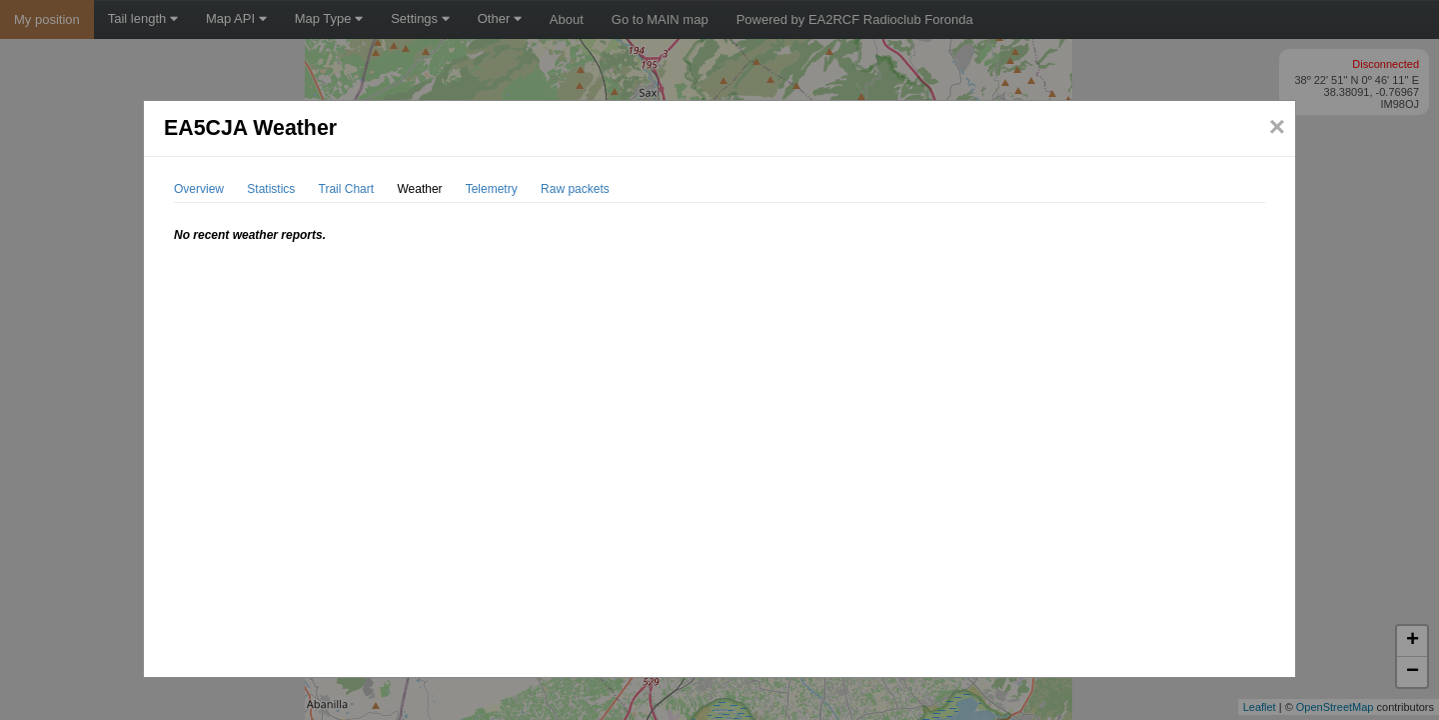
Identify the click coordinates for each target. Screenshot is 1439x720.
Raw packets (575, 189)
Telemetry (492, 189)
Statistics (271, 189)
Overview (199, 189)
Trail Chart (347, 189)
